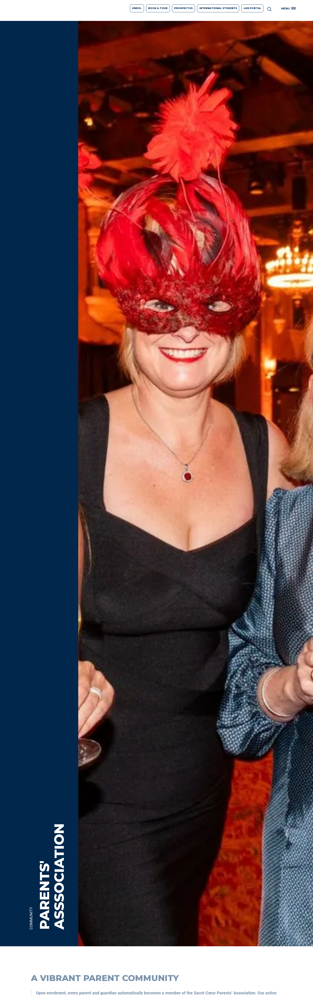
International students (218, 8)
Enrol (137, 8)
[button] (289, 8)
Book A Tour (158, 8)
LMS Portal (252, 8)
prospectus (183, 8)
